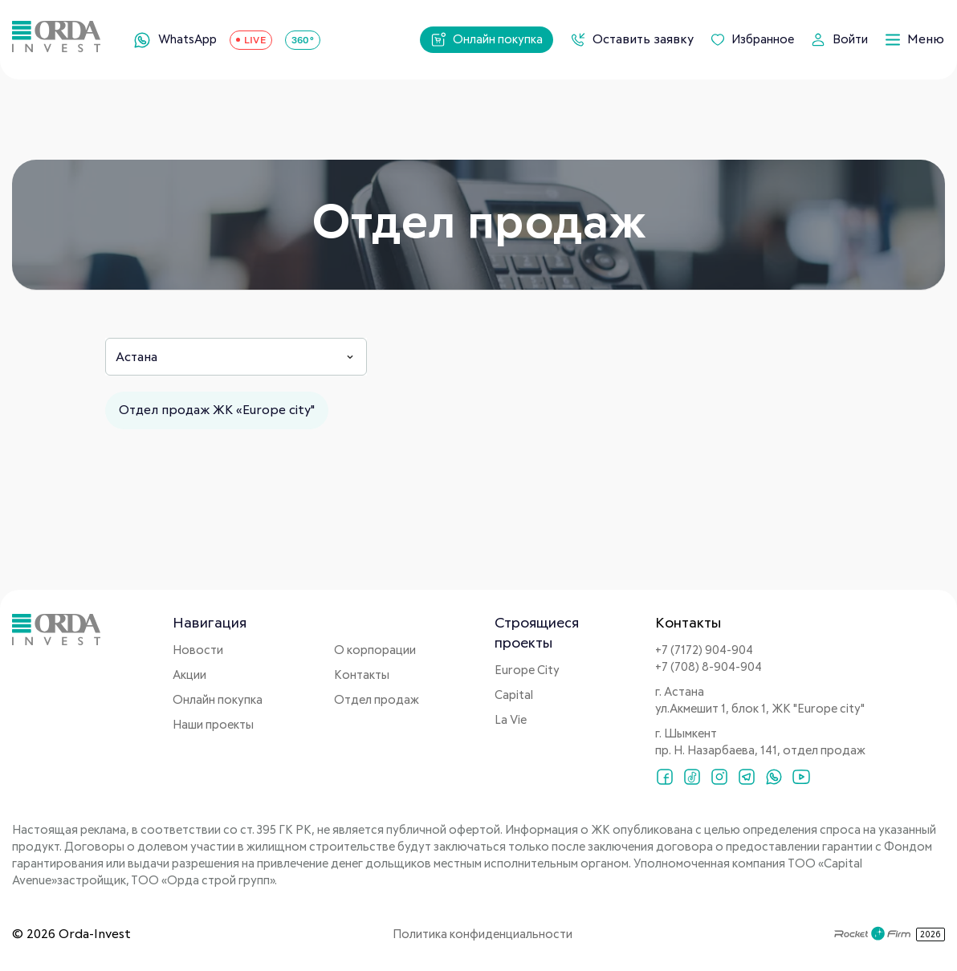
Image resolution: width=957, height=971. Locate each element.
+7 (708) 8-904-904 (708, 667)
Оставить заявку (632, 39)
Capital (514, 695)
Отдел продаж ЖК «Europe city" (217, 410)
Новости (198, 650)
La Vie (511, 720)
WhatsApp (174, 40)
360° (302, 40)
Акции (189, 675)
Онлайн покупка (486, 39)
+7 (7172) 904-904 (704, 650)
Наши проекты (213, 725)
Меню (914, 39)
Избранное (752, 40)
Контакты (361, 675)
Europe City (527, 670)
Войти (839, 39)
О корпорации (375, 650)
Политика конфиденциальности (482, 934)
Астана (136, 357)
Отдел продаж (376, 700)
